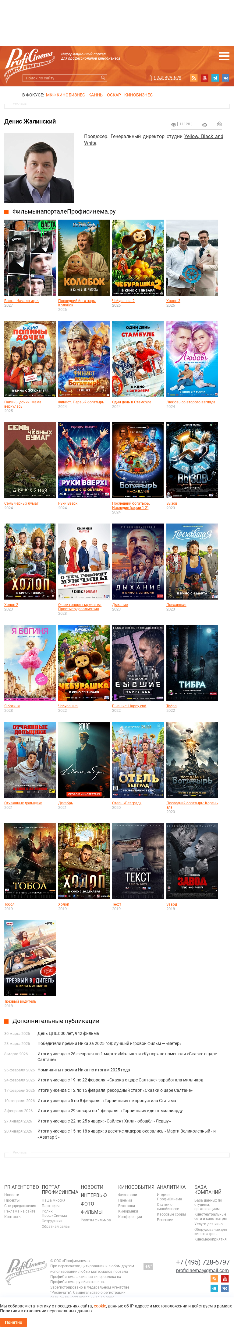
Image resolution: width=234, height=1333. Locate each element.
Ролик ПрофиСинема (54, 1213)
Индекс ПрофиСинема (169, 1197)
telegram (215, 78)
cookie (100, 1305)
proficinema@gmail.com (202, 1270)
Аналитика (171, 1187)
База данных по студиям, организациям (208, 1204)
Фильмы (92, 1212)
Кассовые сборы (171, 1214)
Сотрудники (52, 1221)
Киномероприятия (210, 1239)
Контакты (12, 1217)
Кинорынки (128, 1211)
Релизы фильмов (96, 1220)
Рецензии (165, 1220)
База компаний (208, 1190)
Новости (11, 1195)
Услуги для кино (208, 1224)
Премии (125, 1200)
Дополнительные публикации (56, 1021)
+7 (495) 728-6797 (203, 1262)
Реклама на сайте (19, 1211)
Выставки (126, 1206)
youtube (204, 78)
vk (226, 78)
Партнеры (50, 1206)
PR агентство (21, 1187)
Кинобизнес (138, 94)
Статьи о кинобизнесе (168, 1206)
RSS (194, 78)
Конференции (130, 1217)
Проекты (12, 1200)
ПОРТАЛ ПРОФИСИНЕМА (60, 1190)
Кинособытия (136, 1187)
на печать (204, 124)
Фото (87, 1204)
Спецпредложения (20, 1206)
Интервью (94, 1195)
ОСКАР (114, 94)
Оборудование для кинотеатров (210, 1231)
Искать (103, 78)
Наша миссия (54, 1200)
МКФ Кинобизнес (65, 94)
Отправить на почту (219, 123)
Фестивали (127, 1195)
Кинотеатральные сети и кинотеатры (210, 1216)
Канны (96, 94)
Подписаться (167, 77)
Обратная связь (56, 1226)
